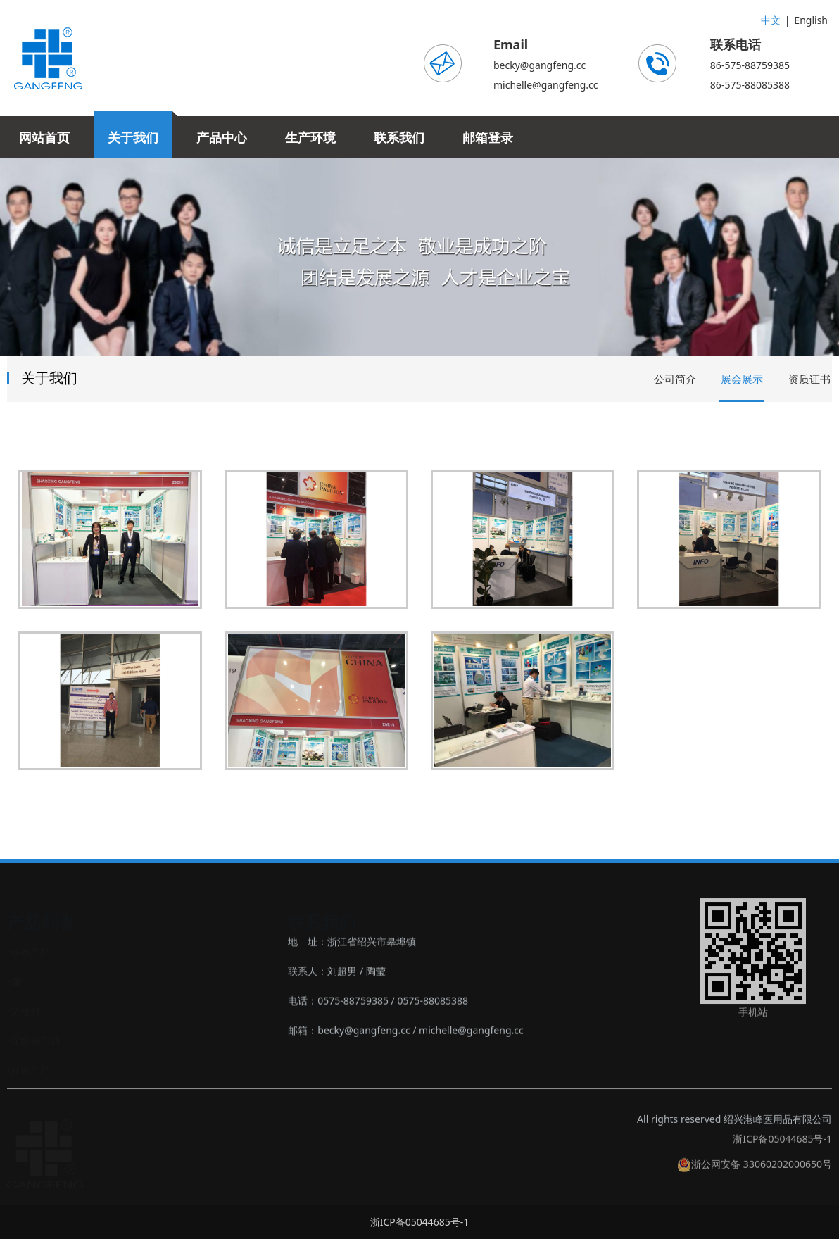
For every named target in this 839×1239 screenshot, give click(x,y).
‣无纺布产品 (33, 1040)
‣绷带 (18, 981)
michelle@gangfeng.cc (545, 85)
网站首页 (44, 137)
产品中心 (221, 137)
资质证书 (809, 379)
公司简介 (675, 379)
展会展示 (742, 379)
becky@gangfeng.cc (539, 65)
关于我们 (133, 137)
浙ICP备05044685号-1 (782, 1148)
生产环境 (310, 137)
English (811, 20)
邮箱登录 (487, 137)
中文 (771, 20)
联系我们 (399, 137)
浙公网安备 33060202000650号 (754, 1173)
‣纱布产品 (28, 951)
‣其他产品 (28, 1069)
